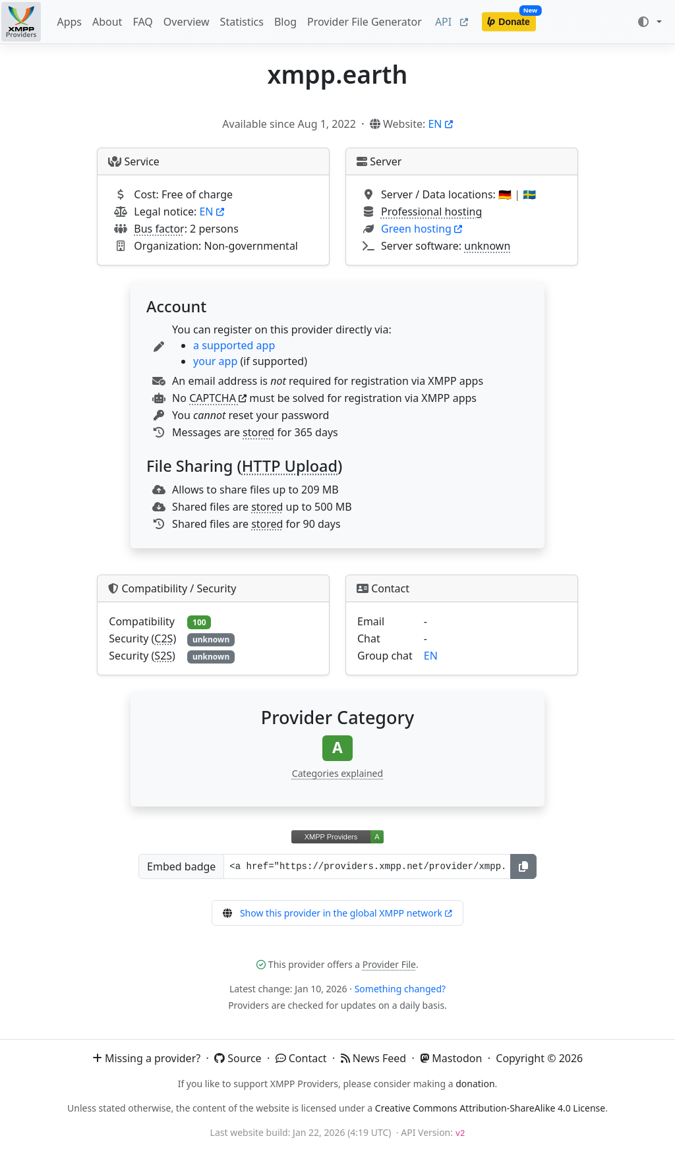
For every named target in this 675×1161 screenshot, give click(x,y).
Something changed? (400, 988)
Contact (301, 1058)
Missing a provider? (146, 1058)
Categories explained (337, 773)
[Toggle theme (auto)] (650, 21)
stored (258, 432)
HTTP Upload (290, 465)
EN (440, 124)
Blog (285, 21)
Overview (186, 21)
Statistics (242, 21)
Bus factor (159, 228)
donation (474, 1083)
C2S (163, 638)
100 (199, 622)
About (107, 21)
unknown (487, 246)
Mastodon (451, 1058)
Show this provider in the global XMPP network (346, 913)
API (451, 21)
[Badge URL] (367, 866)
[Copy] (523, 866)
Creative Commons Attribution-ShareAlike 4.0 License (490, 1108)
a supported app (234, 345)
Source (238, 1058)
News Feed (374, 1058)
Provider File (389, 964)
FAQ (142, 21)
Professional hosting (431, 211)
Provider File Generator (364, 21)
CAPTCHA (218, 398)
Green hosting (421, 228)
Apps (69, 21)
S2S (163, 655)
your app (215, 361)
